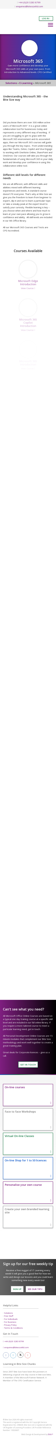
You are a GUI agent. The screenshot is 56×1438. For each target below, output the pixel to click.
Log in (46, 18)
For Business (10, 1322)
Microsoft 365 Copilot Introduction (28, 323)
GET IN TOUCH (28, 1064)
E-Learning (26, 83)
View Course (28, 288)
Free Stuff (8, 1316)
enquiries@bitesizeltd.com (29, 6)
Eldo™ (50, 1434)
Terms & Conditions (13, 1328)
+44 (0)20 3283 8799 (28, 2)
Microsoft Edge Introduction (28, 282)
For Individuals (11, 1319)
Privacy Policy (10, 1325)
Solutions (11, 83)
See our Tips (35, 1289)
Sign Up (17, 1289)
